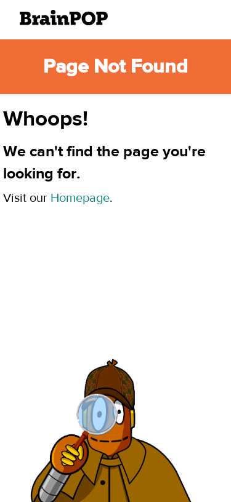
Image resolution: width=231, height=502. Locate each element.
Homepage (80, 197)
